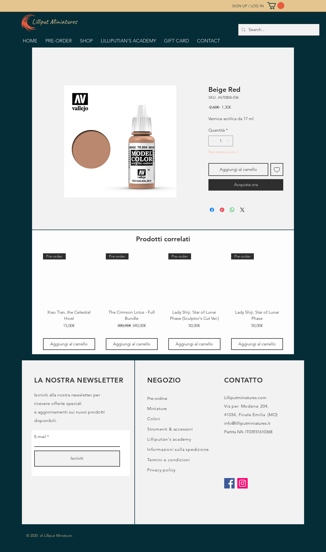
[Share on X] (242, 210)
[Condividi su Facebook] (212, 210)
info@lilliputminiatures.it (247, 423)
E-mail (40, 437)
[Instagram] (242, 483)
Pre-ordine (157, 398)
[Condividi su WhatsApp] (232, 210)
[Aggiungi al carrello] (69, 344)
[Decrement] (213, 141)
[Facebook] (229, 483)
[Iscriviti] (77, 459)
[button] (275, 5)
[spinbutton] (221, 141)
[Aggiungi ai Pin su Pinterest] (222, 210)
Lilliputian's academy (169, 439)
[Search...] (278, 30)
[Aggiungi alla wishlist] (276, 169)
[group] (163, 301)
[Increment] (228, 141)
